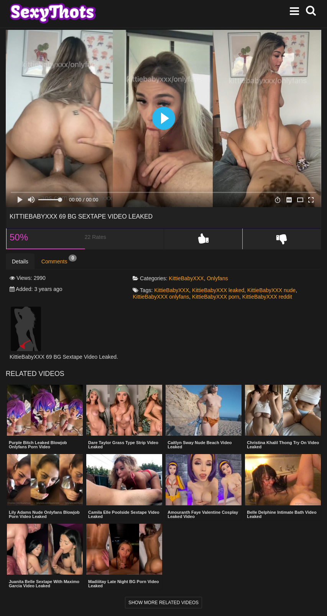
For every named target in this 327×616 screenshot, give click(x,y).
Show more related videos (163, 602)
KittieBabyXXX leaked (218, 290)
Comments (59, 260)
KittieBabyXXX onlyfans (161, 297)
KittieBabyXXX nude (271, 290)
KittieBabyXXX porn (215, 297)
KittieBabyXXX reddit (267, 297)
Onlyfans (217, 278)
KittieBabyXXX (186, 278)
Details (20, 261)
